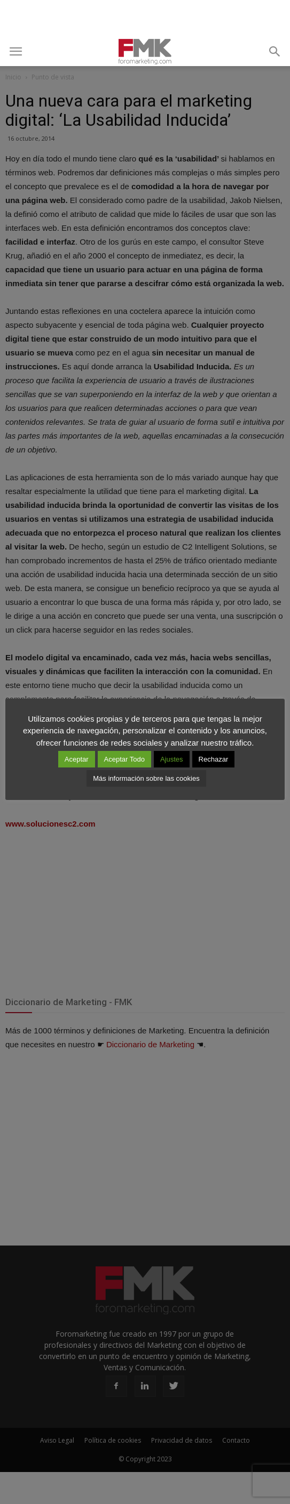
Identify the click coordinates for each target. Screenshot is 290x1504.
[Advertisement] (145, 18)
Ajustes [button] (171, 759)
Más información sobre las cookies (146, 778)
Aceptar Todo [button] (124, 759)
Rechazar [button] (214, 759)
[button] (275, 51)
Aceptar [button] (77, 759)
